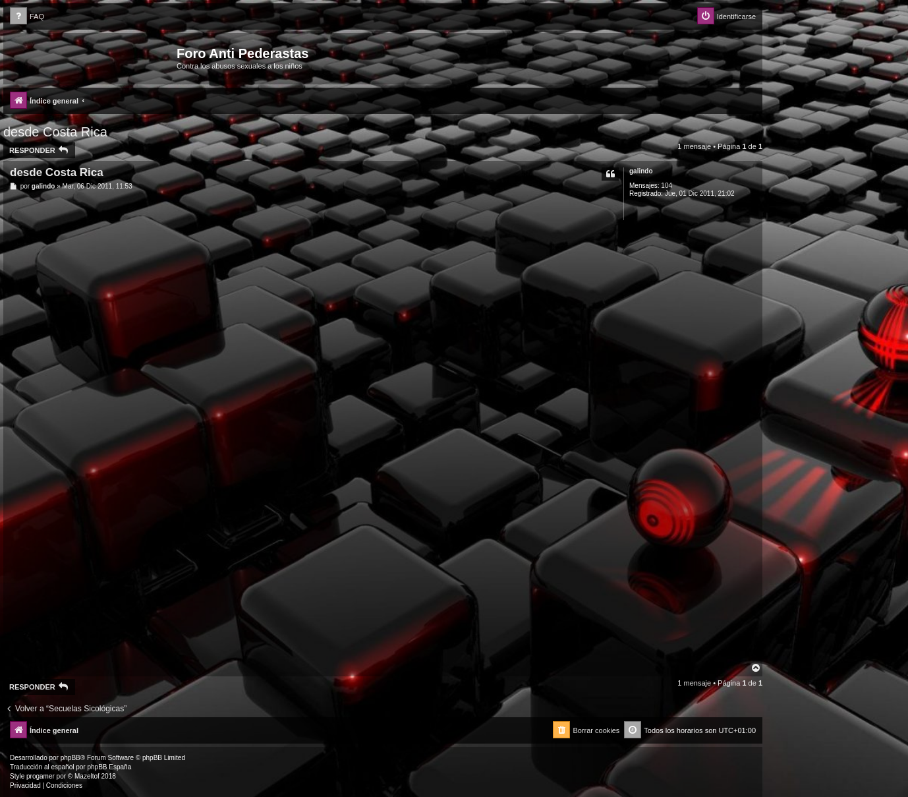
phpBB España (109, 767)
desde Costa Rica (55, 132)
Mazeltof (86, 776)
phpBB (70, 757)
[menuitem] (27, 16)
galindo (641, 171)
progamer (40, 776)
